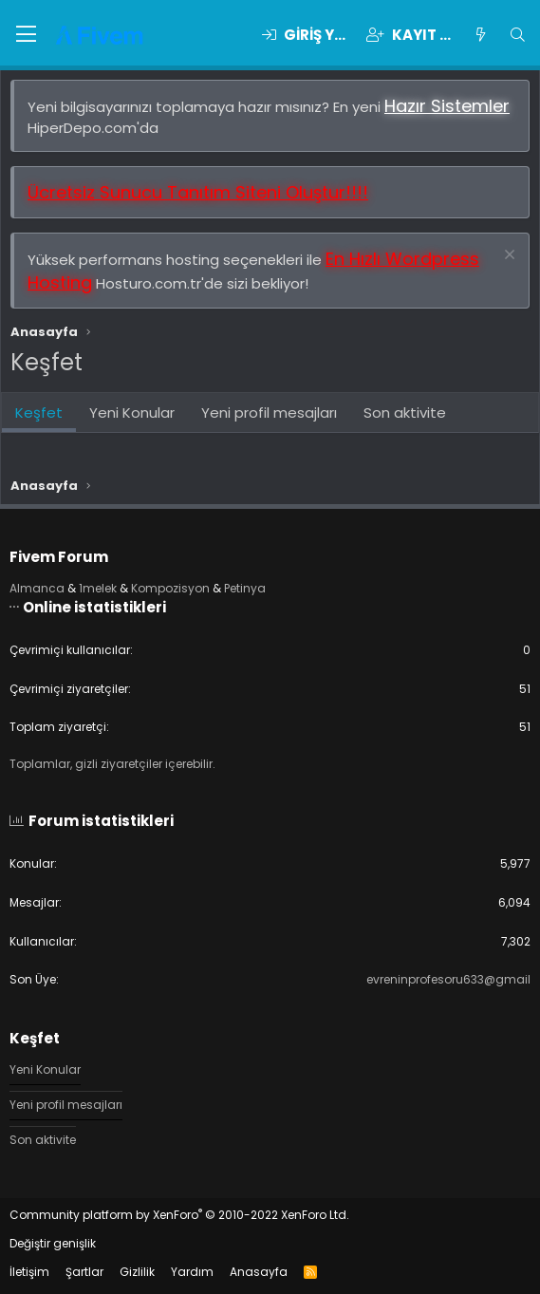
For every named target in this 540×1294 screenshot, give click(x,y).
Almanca (37, 588)
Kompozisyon (170, 588)
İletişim (29, 1272)
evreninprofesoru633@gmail (448, 979)
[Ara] (517, 35)
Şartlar (84, 1272)
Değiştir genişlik (52, 1243)
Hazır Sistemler (447, 106)
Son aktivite (404, 412)
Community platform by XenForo (179, 1215)
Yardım (192, 1272)
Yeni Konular (132, 412)
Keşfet (39, 412)
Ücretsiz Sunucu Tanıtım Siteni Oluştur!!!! (198, 192)
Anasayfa (259, 1272)
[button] (26, 35)
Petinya (245, 588)
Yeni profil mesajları (269, 412)
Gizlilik (137, 1272)
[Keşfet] (479, 35)
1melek (98, 588)
